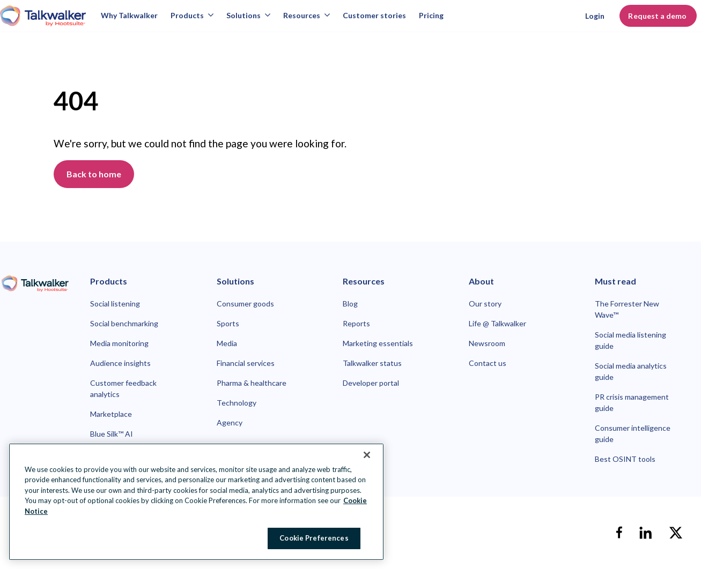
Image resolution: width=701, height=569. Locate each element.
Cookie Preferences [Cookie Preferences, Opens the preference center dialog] (313, 538)
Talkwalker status (372, 363)
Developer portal (371, 382)
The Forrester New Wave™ (627, 309)
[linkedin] (646, 532)
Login (594, 15)
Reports (356, 323)
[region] (196, 501)
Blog (350, 303)
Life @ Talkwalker (497, 323)
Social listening (115, 303)
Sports (228, 323)
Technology (236, 402)
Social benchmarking (124, 323)
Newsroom (487, 343)
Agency (229, 422)
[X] (676, 532)
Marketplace (111, 413)
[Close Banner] (367, 455)
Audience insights (120, 363)
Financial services (246, 363)
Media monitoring (119, 343)
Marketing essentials (378, 343)
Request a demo (658, 15)
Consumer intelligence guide (632, 433)
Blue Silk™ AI (111, 433)
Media (227, 343)
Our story (485, 303)
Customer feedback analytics (123, 388)
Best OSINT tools (625, 458)
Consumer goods (245, 303)
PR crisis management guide (632, 402)
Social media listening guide (630, 340)
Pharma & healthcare (251, 382)
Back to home (94, 174)
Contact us (487, 363)
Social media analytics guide (631, 371)
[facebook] (619, 532)
